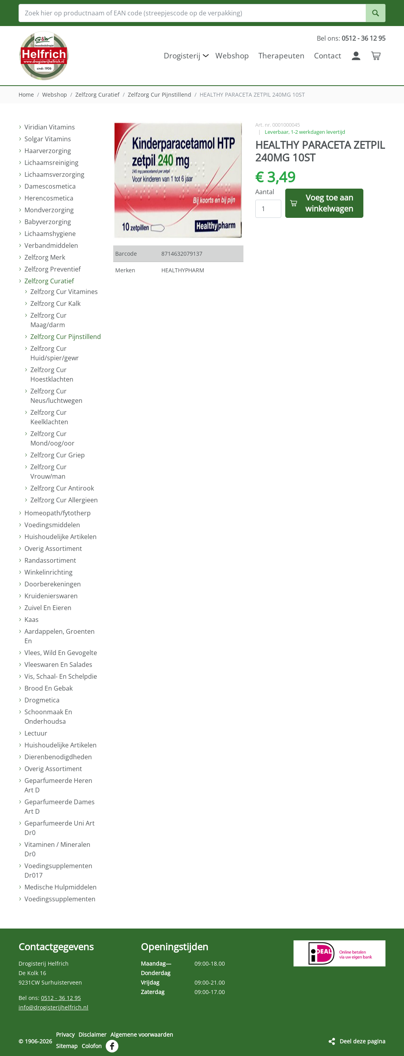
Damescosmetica (50, 186)
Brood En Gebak (48, 688)
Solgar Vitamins (47, 139)
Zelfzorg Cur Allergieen (64, 500)
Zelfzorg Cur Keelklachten (49, 417)
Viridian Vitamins (49, 127)
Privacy (65, 1034)
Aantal (264, 191)
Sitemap (67, 1045)
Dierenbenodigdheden (58, 757)
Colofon (92, 1045)
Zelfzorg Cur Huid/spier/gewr (54, 353)
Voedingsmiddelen (52, 525)
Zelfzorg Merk (44, 257)
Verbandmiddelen (51, 245)
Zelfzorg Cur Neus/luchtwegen (56, 396)
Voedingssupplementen (59, 899)
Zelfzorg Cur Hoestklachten (51, 374)
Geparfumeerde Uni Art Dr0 (59, 828)
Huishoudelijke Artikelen (60, 536)
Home (26, 94)
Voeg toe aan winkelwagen (329, 203)
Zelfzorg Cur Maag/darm (48, 320)
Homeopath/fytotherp (57, 513)
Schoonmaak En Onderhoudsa (48, 717)
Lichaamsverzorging (54, 174)
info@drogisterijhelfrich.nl (53, 1007)
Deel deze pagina (362, 1041)
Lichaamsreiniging (51, 162)
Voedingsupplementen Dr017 (58, 870)
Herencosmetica (48, 198)
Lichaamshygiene (50, 233)
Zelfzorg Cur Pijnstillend (159, 94)
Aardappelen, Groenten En (59, 636)
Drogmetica (42, 700)
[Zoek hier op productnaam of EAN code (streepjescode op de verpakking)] (202, 13)
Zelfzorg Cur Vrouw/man (48, 471)
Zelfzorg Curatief (97, 94)
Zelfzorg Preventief (52, 269)
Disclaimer (93, 1034)
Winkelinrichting (48, 572)
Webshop (54, 94)
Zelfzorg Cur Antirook (62, 488)
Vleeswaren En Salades (58, 664)
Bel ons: (351, 38)
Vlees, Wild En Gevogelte (60, 652)
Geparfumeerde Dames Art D (59, 807)
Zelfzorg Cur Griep (57, 455)
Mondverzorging (49, 210)
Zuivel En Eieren (47, 607)
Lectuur (35, 733)
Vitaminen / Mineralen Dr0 (57, 849)
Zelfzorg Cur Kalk (55, 303)
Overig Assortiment (53, 548)
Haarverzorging (47, 150)
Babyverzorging (47, 221)
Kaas (31, 619)
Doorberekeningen (52, 584)
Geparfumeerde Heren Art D (58, 785)
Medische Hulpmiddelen (60, 887)
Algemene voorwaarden (141, 1034)
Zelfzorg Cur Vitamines (64, 291)
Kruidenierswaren (51, 596)
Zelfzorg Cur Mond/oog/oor (52, 438)
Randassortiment (50, 560)
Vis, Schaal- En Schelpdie (60, 676)
